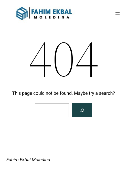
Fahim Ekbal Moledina (28, 159)
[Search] (82, 110)
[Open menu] (117, 13)
